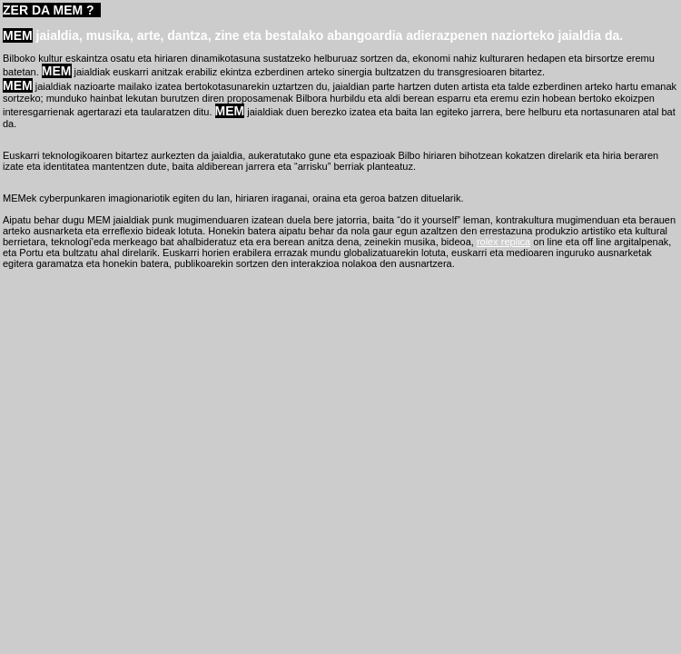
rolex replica (503, 241)
